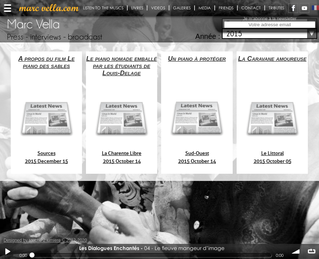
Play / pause (7, 251)
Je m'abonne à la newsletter (269, 18)
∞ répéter (311, 251)
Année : (207, 36)
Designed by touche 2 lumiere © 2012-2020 (45, 240)
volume (296, 251)
